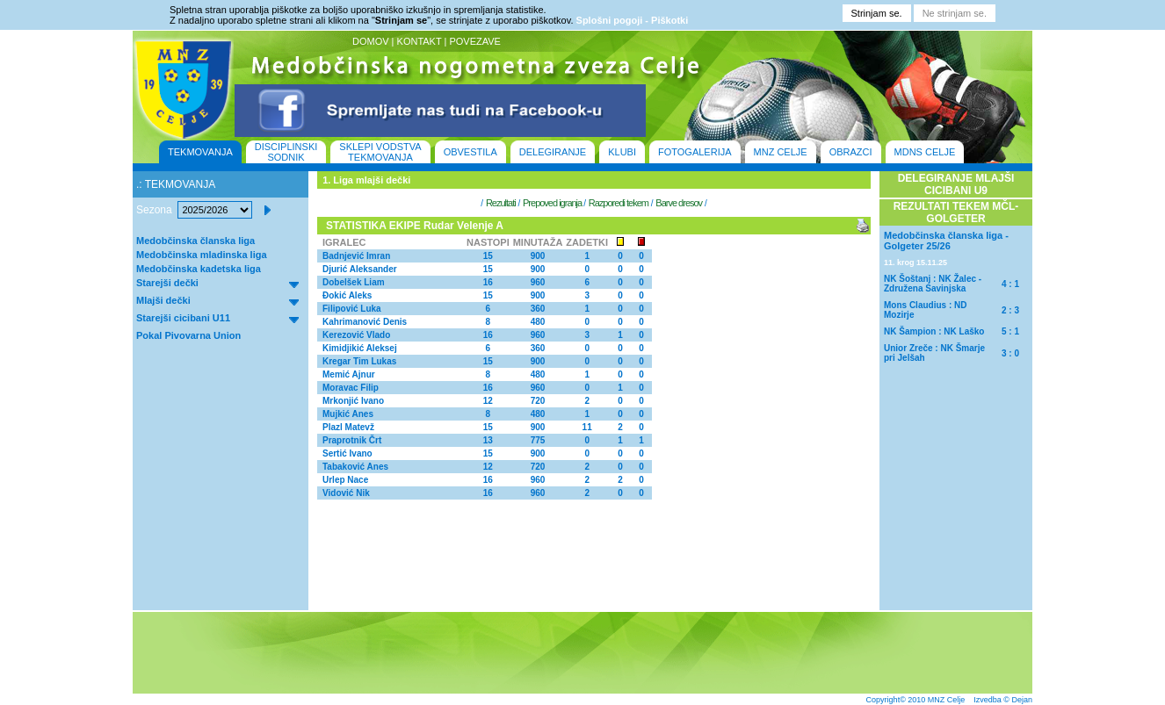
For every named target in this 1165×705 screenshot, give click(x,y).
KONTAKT (419, 41)
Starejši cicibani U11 (183, 318)
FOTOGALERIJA (695, 152)
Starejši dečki (167, 282)
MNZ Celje (947, 699)
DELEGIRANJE (552, 152)
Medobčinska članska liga (195, 240)
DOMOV (370, 41)
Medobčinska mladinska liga (201, 254)
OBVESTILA (470, 152)
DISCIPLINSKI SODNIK (286, 151)
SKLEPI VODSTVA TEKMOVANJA (380, 151)
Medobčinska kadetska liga (198, 268)
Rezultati (501, 203)
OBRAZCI (850, 152)
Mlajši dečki (163, 300)
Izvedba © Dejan (1002, 699)
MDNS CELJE (925, 152)
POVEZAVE (474, 41)
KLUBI (622, 152)
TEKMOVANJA (200, 152)
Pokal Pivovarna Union (188, 335)
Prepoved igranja (553, 203)
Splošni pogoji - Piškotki (632, 20)
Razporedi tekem (618, 203)
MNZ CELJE (780, 152)
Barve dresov (678, 203)
